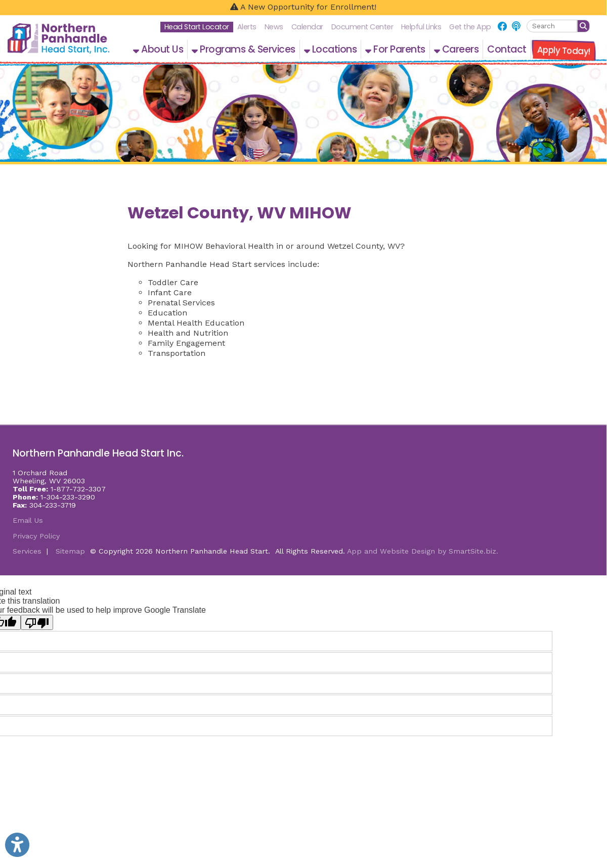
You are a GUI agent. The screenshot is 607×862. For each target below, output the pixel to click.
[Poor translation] (37, 622)
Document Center (362, 27)
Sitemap (70, 551)
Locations (330, 49)
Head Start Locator (196, 27)
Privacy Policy (36, 536)
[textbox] (552, 26)
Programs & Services (243, 49)
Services (27, 551)
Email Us (28, 520)
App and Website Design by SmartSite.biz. (422, 551)
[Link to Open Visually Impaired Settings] (17, 845)
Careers (456, 49)
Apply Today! (563, 50)
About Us (158, 49)
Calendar (307, 27)
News (274, 27)
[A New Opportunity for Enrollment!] (303, 7)
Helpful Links (421, 27)
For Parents (395, 49)
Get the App (470, 27)
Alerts (246, 27)
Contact (507, 49)
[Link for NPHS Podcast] (516, 26)
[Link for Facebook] (502, 26)
